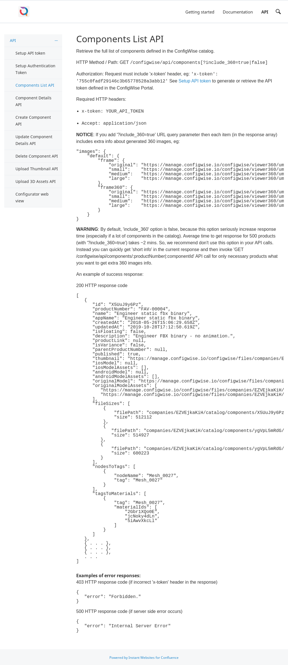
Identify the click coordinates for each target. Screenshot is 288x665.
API (264, 12)
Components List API (34, 85)
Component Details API (33, 101)
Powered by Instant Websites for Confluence (144, 657)
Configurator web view (32, 197)
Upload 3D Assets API (35, 181)
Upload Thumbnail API (36, 168)
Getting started (199, 12)
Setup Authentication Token (35, 69)
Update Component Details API (33, 140)
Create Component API (33, 121)
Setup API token (30, 53)
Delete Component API (36, 156)
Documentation (238, 12)
